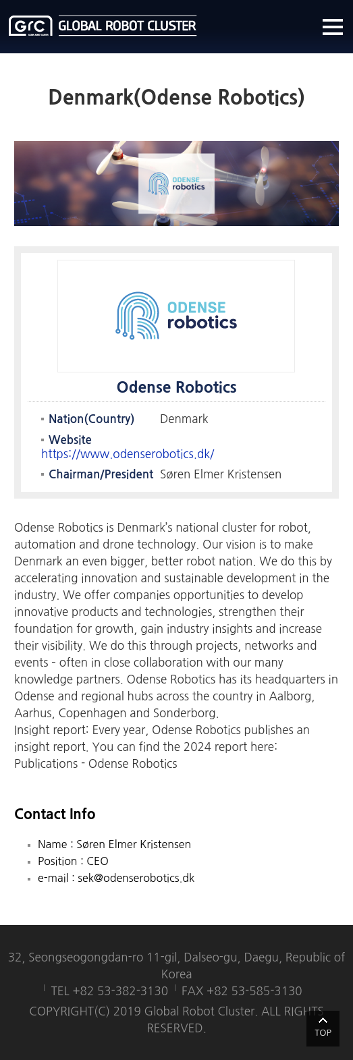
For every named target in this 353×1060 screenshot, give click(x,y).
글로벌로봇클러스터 (103, 25)
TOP (323, 1032)
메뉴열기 (333, 27)
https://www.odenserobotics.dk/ (128, 453)
